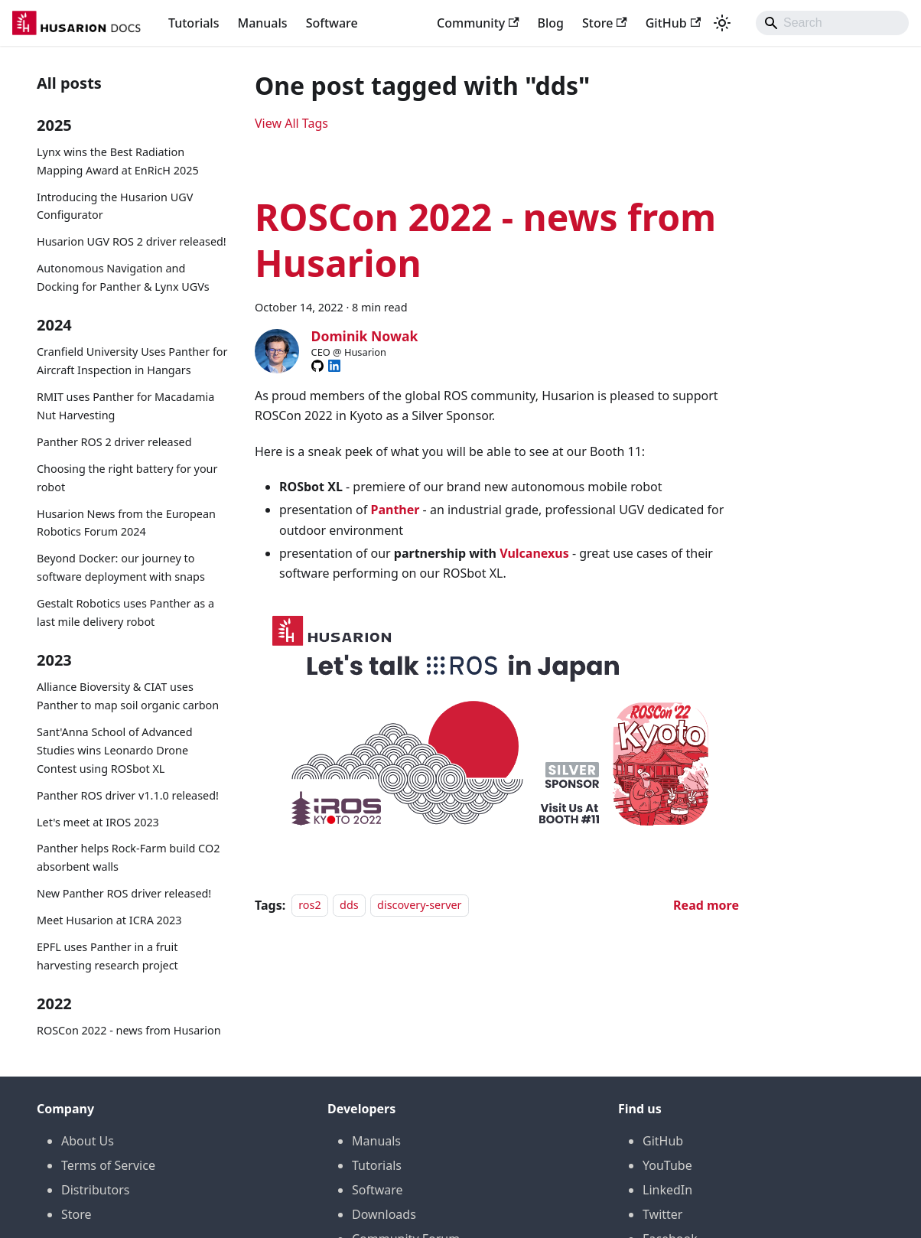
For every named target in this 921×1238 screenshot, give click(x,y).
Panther (394, 509)
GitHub (673, 23)
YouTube (667, 1165)
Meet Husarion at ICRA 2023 (109, 920)
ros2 (309, 905)
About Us (87, 1140)
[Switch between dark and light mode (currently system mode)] (722, 23)
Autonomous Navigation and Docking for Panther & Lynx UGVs (123, 277)
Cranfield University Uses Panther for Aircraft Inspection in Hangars (132, 360)
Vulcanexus (534, 553)
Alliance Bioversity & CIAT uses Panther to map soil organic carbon (128, 695)
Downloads (384, 1214)
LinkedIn (667, 1189)
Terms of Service (108, 1165)
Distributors (95, 1189)
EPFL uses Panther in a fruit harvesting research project (107, 956)
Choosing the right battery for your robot (127, 477)
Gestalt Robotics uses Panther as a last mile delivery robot (125, 612)
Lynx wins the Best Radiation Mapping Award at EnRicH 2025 (118, 161)
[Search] (832, 23)
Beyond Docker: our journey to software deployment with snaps (121, 567)
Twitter (662, 1214)
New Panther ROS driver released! (124, 893)
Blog (551, 23)
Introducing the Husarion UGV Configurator (115, 206)
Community (478, 23)
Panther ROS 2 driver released (114, 442)
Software (332, 23)
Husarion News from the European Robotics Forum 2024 (126, 523)
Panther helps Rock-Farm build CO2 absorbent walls (128, 857)
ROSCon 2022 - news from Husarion (129, 1030)
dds (349, 905)
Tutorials (193, 23)
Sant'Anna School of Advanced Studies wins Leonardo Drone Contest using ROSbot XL (115, 750)
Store (604, 23)
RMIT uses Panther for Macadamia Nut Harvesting (125, 405)
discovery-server (419, 905)
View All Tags (291, 123)
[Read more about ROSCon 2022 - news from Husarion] (706, 905)
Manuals (262, 23)
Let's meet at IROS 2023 (98, 822)
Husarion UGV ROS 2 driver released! (131, 241)
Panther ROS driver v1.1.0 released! (128, 795)
